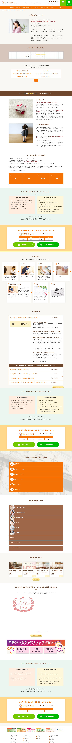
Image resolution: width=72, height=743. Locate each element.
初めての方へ (12, 7)
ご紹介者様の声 (13, 697)
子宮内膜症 (13, 502)
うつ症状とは (26, 693)
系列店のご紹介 (52, 699)
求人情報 (51, 696)
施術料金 (38, 693)
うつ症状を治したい (35, 489)
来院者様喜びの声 (16, 471)
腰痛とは (25, 698)
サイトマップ (52, 700)
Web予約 (63, 2)
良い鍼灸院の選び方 (13, 694)
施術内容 (38, 691)
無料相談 (69, 3)
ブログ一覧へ (36, 534)
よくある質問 (52, 471)
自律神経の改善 (53, 489)
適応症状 (36, 7)
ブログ (60, 7)
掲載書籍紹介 (52, 694)
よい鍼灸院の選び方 (51, 502)
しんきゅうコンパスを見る (36, 590)
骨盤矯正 (51, 496)
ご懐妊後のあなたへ (29, 7)
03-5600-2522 (20, 719)
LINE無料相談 (48, 245)
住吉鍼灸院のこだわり (15, 464)
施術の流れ (12, 693)
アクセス (52, 7)
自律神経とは (26, 695)
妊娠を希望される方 (17, 489)
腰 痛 (32, 496)
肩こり (14, 496)
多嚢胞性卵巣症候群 (33, 502)
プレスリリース (52, 702)
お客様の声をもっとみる (57, 387)
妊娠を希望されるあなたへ (20, 7)
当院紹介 (51, 691)
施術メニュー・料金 (44, 7)
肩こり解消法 (26, 696)
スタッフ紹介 (34, 471)
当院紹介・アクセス (53, 464)
